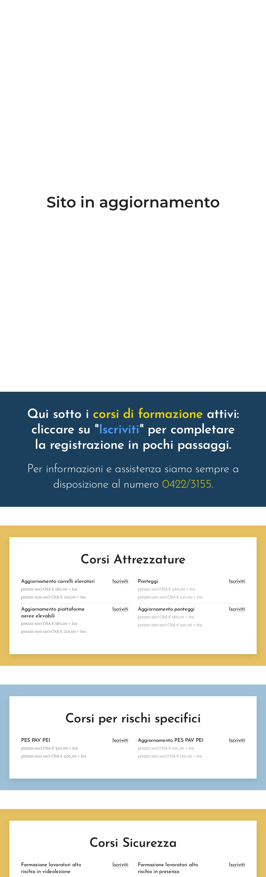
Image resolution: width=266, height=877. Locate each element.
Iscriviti (120, 581)
